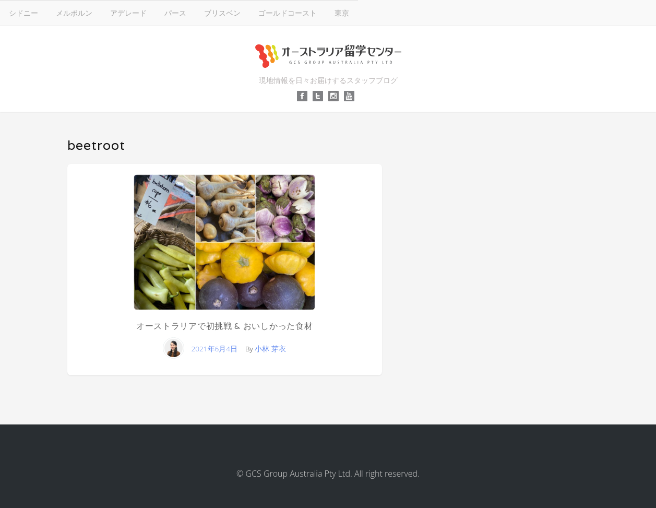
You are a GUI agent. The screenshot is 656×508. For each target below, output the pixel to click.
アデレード (128, 13)
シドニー (23, 13)
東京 (342, 13)
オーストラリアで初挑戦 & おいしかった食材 (224, 326)
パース (175, 13)
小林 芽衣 (270, 348)
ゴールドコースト (287, 13)
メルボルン (74, 13)
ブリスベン (222, 13)
